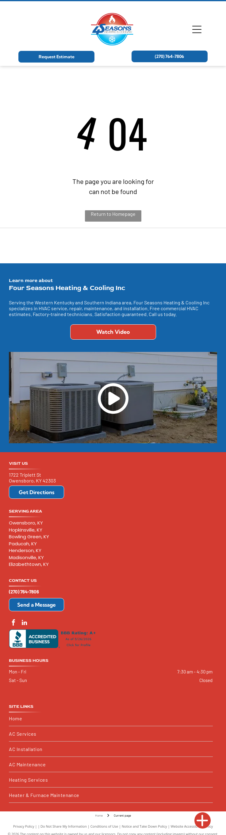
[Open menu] (196, 29)
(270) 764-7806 (24, 591)
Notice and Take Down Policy (144, 826)
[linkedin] (24, 623)
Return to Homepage (113, 214)
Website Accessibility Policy (191, 826)
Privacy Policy (23, 826)
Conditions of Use (104, 826)
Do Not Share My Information (63, 826)
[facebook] (13, 623)
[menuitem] (111, 718)
